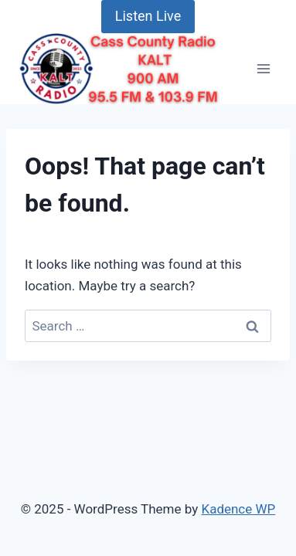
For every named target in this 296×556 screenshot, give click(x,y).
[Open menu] (263, 68)
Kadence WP (238, 509)
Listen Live (148, 16)
